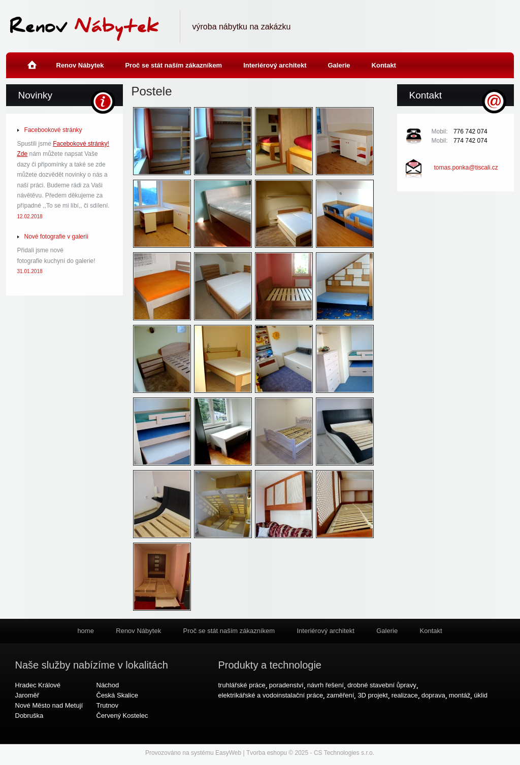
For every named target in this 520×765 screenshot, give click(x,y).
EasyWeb (228, 752)
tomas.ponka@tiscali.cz (466, 167)
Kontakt (384, 65)
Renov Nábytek (80, 65)
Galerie (339, 65)
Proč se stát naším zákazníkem (173, 65)
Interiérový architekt (274, 65)
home (31, 58)
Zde (22, 153)
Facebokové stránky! (81, 143)
